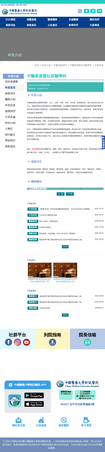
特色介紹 (10, 122)
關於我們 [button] (94, 19)
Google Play (34, 395)
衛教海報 (33, 308)
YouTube (26, 342)
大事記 (9, 128)
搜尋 (80, 11)
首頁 (37, 65)
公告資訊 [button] (52, 25)
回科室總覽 (11, 81)
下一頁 (70, 194)
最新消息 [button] (10, 25)
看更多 (65, 246)
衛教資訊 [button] (31, 25)
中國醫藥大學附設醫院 (77, 384)
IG (17, 342)
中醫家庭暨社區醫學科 (81, 65)
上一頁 (60, 194)
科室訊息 (10, 105)
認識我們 (10, 111)
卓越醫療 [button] (73, 19)
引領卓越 (10, 116)
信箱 (87, 342)
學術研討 (10, 140)
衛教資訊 (10, 146)
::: (2, 2)
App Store (34, 404)
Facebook (8, 342)
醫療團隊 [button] (52, 19)
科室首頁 (99, 65)
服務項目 (10, 93)
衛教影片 (33, 296)
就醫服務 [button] (31, 19)
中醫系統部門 (60, 65)
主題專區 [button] (94, 25)
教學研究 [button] (73, 25)
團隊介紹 (10, 99)
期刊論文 (10, 134)
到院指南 (52, 342)
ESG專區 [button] (10, 19)
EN (99, 11)
